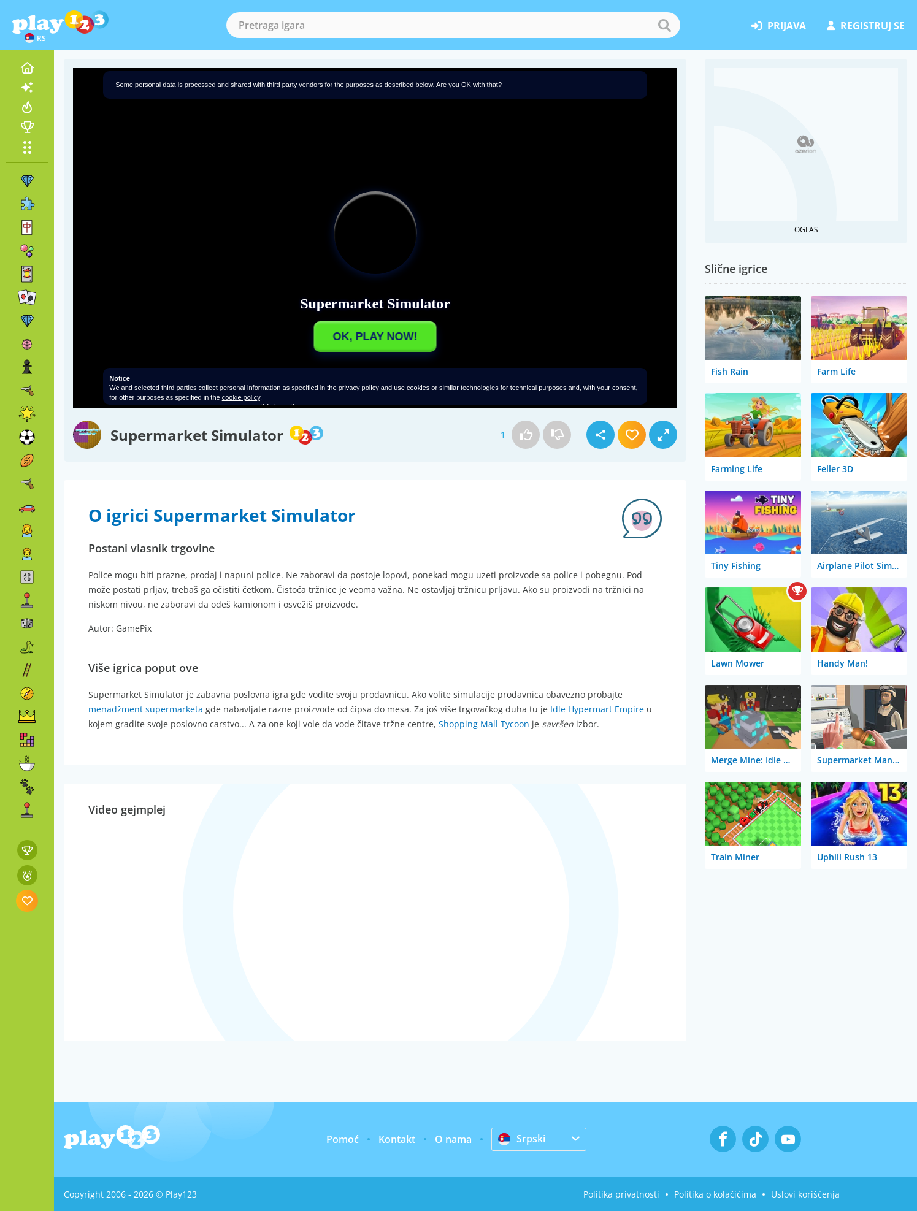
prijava (778, 25)
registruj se (866, 25)
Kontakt (396, 1139)
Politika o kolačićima (715, 1194)
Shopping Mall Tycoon (484, 724)
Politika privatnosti (621, 1194)
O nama (453, 1139)
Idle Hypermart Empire (597, 709)
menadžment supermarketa (145, 709)
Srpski (521, 1138)
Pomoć (342, 1139)
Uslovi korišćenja (805, 1194)
